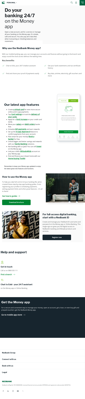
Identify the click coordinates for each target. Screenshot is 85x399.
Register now (57, 237)
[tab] (42, 352)
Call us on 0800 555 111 (9, 270)
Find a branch (8, 274)
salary (18, 124)
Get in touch (6, 267)
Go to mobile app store (13, 314)
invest (38, 146)
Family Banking (21, 144)
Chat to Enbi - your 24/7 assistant (16, 284)
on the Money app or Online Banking (14, 288)
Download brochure (16, 202)
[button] (12, 3)
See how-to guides (11, 196)
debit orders (30, 124)
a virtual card (18, 109)
